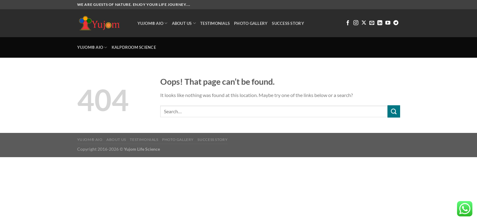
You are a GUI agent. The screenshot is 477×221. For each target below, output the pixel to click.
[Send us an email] (371, 23)
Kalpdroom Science (134, 47)
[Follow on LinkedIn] (379, 23)
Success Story (288, 23)
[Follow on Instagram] (355, 23)
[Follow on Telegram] (395, 23)
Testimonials (215, 23)
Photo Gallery (251, 23)
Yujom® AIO (152, 23)
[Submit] (394, 111)
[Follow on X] (363, 23)
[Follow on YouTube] (387, 23)
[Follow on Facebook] (347, 23)
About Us (184, 23)
